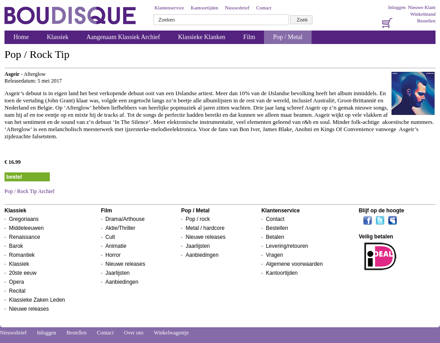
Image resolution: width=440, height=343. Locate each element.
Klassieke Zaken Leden (37, 300)
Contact (263, 7)
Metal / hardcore (204, 228)
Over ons (134, 333)
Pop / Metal (287, 37)
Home (21, 37)
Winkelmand (423, 14)
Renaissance (24, 237)
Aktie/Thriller (121, 228)
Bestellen (426, 20)
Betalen (275, 237)
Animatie (116, 246)
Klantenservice (169, 7)
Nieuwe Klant (422, 7)
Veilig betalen (376, 236)
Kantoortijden (204, 7)
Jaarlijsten (118, 273)
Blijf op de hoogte (381, 210)
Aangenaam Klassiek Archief (123, 37)
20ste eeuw (22, 273)
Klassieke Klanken (201, 37)
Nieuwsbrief (237, 7)
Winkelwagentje (171, 333)
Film (249, 37)
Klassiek (57, 37)
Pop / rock (197, 219)
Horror (113, 255)
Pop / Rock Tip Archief (29, 191)
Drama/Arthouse (125, 219)
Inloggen (396, 7)
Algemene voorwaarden (294, 264)
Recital (17, 291)
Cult (110, 237)
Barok (16, 246)
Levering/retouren (287, 246)
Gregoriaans (24, 219)
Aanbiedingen (122, 282)
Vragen (274, 255)
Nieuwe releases (29, 309)
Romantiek (22, 255)
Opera (16, 282)
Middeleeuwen (26, 228)
